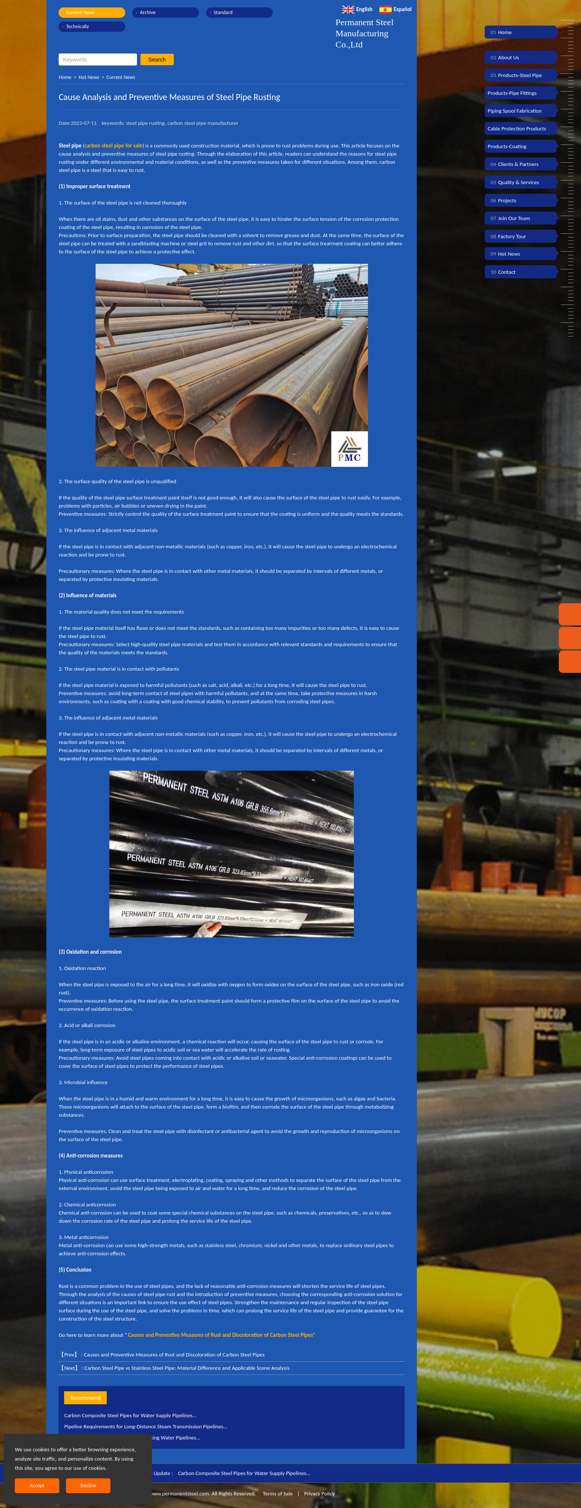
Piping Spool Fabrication (515, 110)
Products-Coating (507, 146)
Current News (80, 12)
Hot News (89, 77)
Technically (77, 26)
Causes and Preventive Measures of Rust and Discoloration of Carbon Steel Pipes (174, 1354)
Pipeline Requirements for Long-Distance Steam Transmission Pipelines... (145, 1426)
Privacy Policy (319, 1493)
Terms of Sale (277, 1493)
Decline (88, 1485)
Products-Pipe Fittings (512, 93)
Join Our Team (509, 218)
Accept (37, 1485)
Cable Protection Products (517, 128)
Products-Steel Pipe (515, 75)
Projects (502, 200)
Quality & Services (513, 182)
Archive (147, 12)
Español (395, 9)
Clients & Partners (513, 164)
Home (65, 77)
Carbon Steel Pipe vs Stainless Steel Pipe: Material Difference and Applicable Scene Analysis (186, 1368)
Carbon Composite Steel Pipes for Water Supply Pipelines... (130, 1415)
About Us (503, 57)
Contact (501, 272)
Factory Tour (507, 236)
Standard (222, 12)
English (357, 9)
